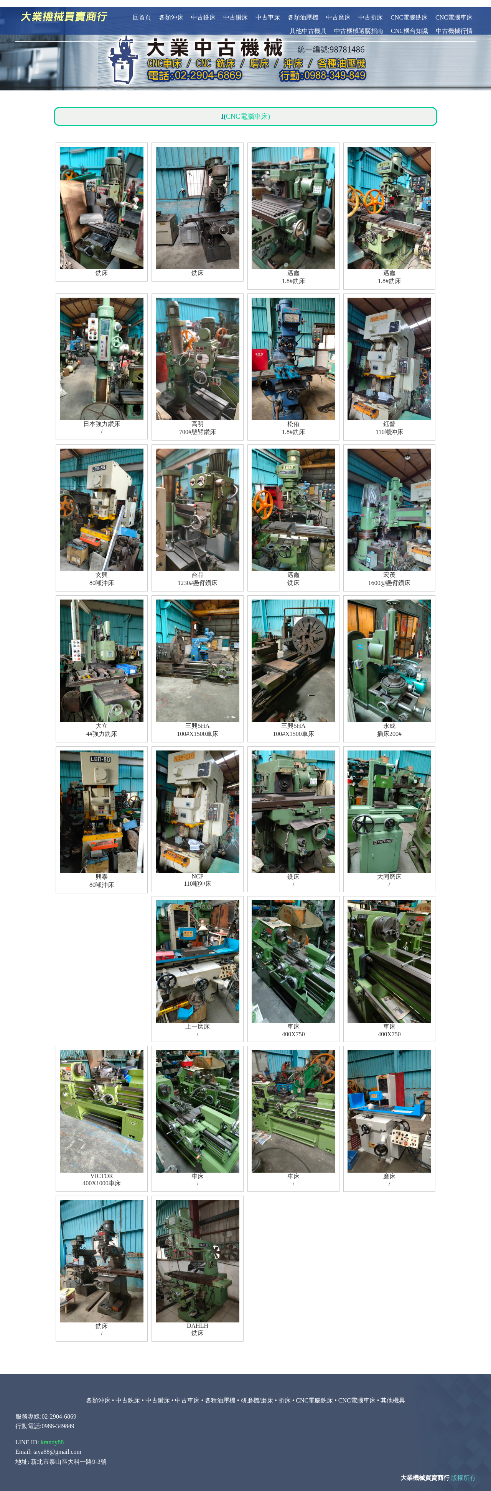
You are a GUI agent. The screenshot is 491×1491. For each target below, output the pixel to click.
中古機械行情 (454, 24)
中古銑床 (203, 10)
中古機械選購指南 (358, 24)
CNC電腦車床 (454, 10)
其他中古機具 (308, 24)
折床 (284, 1393)
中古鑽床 (235, 10)
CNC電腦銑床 (409, 10)
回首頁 (142, 10)
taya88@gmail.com (57, 1445)
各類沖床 (171, 10)
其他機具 (393, 1393)
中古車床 (267, 10)
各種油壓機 (220, 1393)
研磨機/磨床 (257, 1393)
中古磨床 (338, 10)
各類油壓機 (303, 10)
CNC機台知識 (409, 24)
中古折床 (370, 10)
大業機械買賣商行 (425, 1471)
